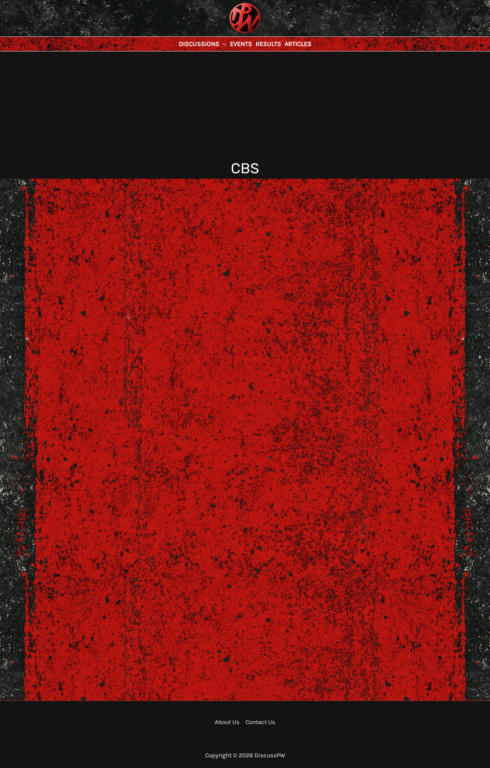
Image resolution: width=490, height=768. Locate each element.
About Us (227, 721)
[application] (222, 44)
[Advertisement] (245, 105)
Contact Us (260, 721)
